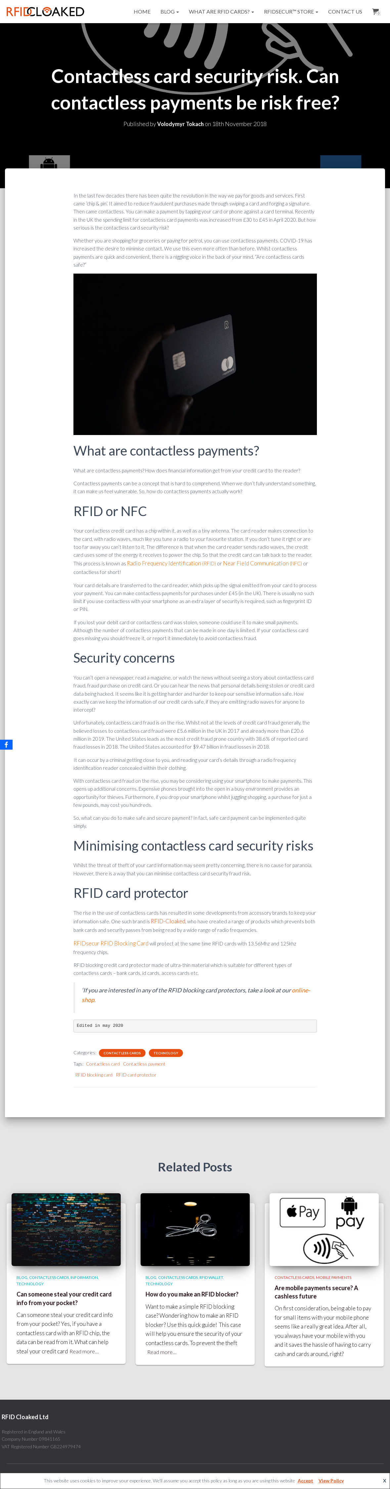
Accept (305, 1480)
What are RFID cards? (221, 11)
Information (84, 1273)
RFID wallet (211, 1273)
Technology (165, 1050)
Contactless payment (144, 1060)
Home (142, 11)
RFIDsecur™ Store (291, 11)
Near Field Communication (245, 563)
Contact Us (345, 11)
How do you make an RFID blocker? (192, 1290)
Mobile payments (333, 1273)
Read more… (84, 1347)
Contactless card (103, 1060)
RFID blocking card (93, 1071)
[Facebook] (6, 745)
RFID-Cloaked (166, 919)
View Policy (331, 1480)
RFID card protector (136, 1071)
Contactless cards (122, 1050)
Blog (169, 11)
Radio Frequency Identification (161, 563)
